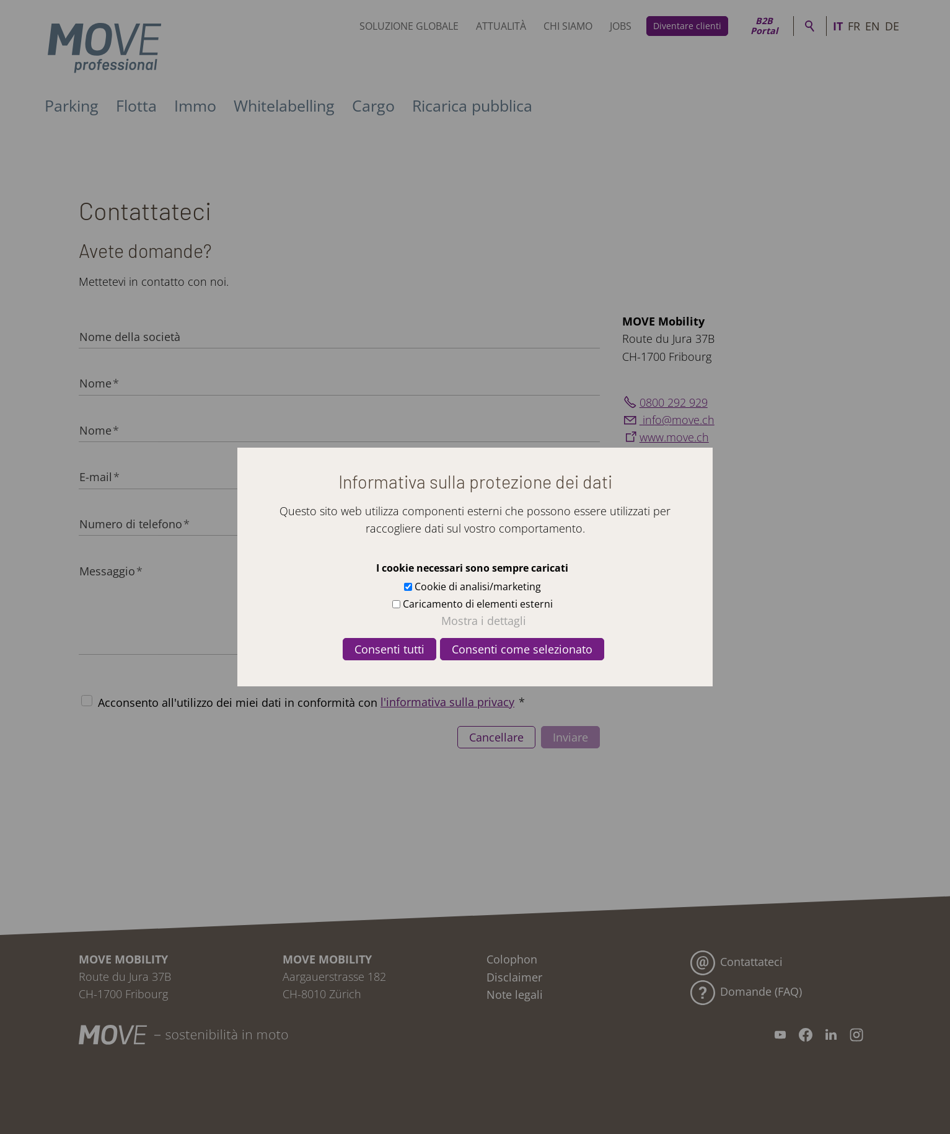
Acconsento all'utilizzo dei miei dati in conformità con (311, 702)
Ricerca (810, 26)
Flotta (136, 105)
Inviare (570, 737)
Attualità (501, 26)
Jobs (620, 26)
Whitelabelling (284, 105)
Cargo (373, 105)
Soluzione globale (409, 26)
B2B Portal (764, 26)
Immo (195, 105)
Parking (72, 105)
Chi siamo (567, 26)
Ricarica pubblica (472, 105)
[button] (780, 1035)
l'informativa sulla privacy (447, 701)
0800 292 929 (674, 402)
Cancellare (496, 737)
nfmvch (677, 419)
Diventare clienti (687, 26)
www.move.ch (674, 437)
